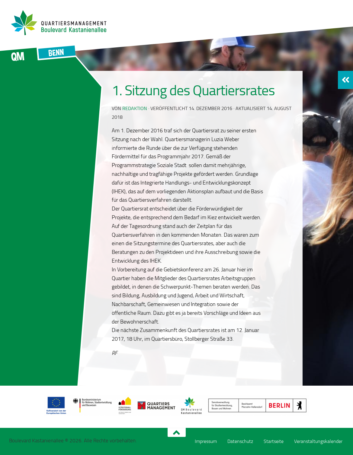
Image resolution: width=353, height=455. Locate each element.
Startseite (274, 441)
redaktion (134, 108)
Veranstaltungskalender (318, 441)
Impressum (206, 441)
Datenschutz (240, 441)
